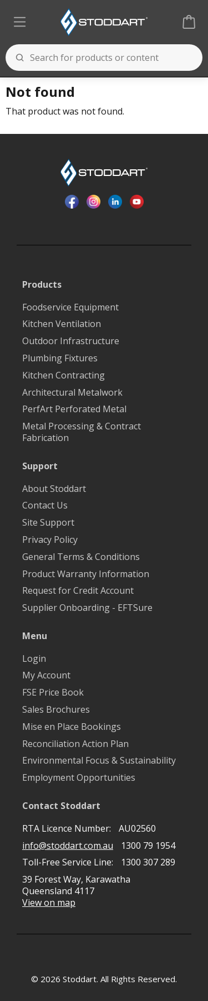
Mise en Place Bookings (71, 727)
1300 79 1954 (148, 845)
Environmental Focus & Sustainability (99, 760)
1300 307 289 (148, 862)
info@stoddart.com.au (67, 846)
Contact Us (45, 505)
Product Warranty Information (85, 574)
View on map (48, 903)
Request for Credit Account (78, 591)
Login (34, 659)
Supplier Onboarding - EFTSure (87, 608)
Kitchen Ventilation (61, 324)
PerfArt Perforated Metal (74, 409)
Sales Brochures (56, 709)
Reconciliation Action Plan (75, 744)
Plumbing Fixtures (60, 358)
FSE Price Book (53, 692)
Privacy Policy (50, 540)
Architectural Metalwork (72, 392)
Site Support (48, 522)
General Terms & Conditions (81, 557)
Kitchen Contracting (63, 375)
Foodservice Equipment (70, 307)
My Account (46, 675)
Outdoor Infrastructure (70, 341)
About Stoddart (54, 489)
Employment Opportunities (78, 778)
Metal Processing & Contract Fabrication (81, 432)
